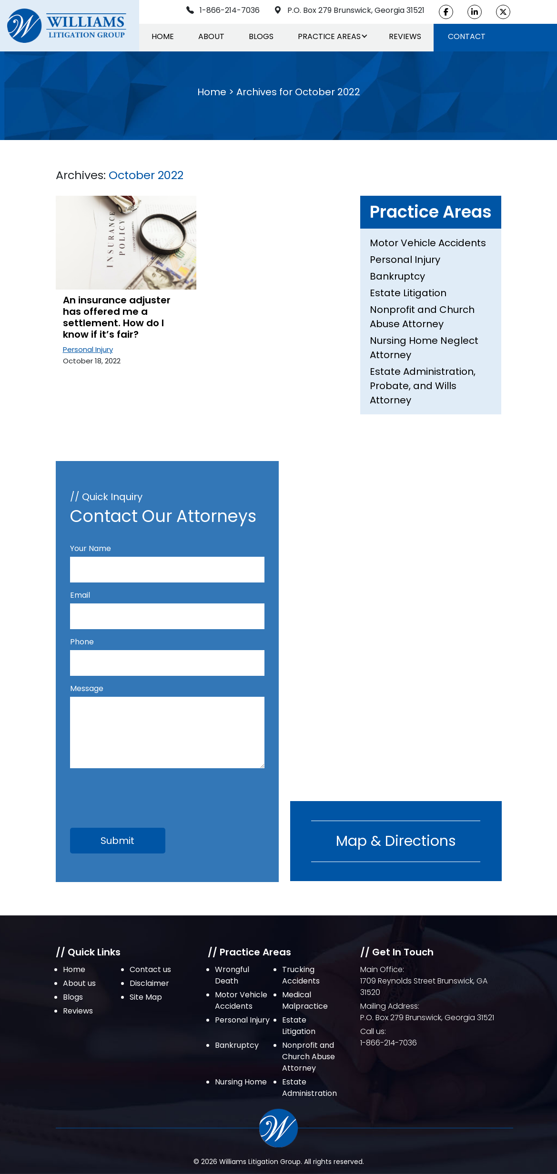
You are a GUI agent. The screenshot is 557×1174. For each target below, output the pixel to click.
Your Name (167, 559)
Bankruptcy (397, 276)
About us (79, 983)
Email (167, 606)
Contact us (150, 969)
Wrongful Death (232, 975)
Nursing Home (241, 1081)
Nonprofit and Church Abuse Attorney (422, 317)
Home (163, 36)
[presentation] (142, 792)
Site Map (146, 997)
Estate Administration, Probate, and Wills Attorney (423, 386)
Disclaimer (149, 983)
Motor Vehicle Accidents (428, 243)
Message (167, 727)
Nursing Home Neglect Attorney (424, 347)
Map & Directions (396, 841)
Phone (167, 652)
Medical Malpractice (305, 1000)
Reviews (405, 36)
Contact (467, 36)
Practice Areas (329, 36)
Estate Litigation (408, 293)
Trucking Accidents (301, 975)
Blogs (261, 36)
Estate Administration (309, 1087)
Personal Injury (88, 349)
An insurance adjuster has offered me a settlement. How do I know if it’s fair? (117, 317)
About (211, 36)
